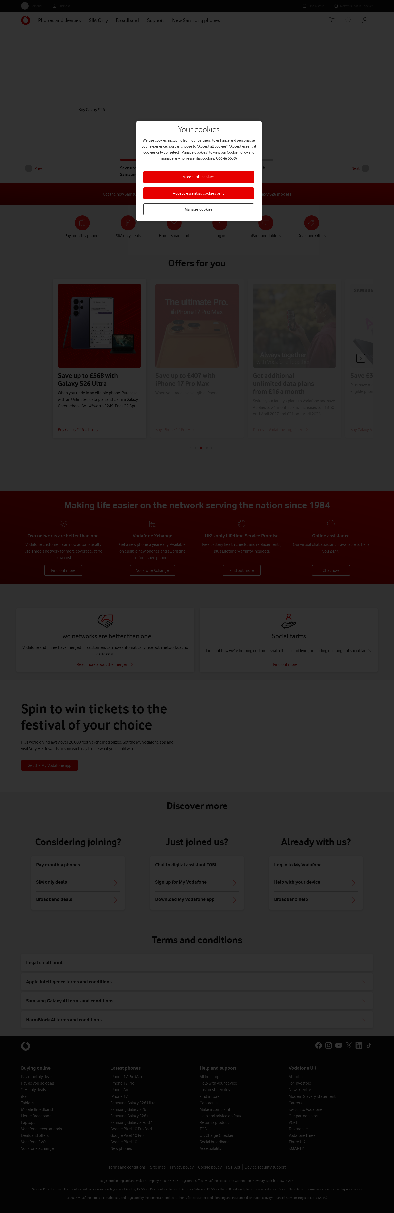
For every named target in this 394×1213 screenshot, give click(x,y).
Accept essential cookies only (198, 193)
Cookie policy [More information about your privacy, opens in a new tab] (226, 158)
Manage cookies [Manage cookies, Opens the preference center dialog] (199, 209)
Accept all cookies (199, 177)
